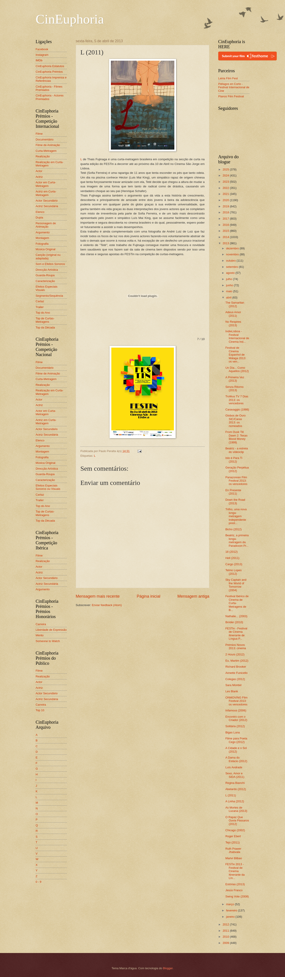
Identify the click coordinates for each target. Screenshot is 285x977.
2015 (226, 230)
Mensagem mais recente (98, 596)
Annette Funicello (236, 673)
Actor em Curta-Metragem (46, 184)
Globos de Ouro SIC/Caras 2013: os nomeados (235, 420)
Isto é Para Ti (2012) (233, 459)
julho (229, 279)
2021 (226, 194)
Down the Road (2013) (235, 501)
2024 (226, 175)
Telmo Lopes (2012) (233, 572)
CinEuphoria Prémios (49, 71)
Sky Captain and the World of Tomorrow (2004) (235, 585)
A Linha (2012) (234, 801)
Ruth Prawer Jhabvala (233, 850)
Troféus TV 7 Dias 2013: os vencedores (236, 400)
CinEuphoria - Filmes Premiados (49, 88)
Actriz (39, 176)
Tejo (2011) (232, 842)
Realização (43, 156)
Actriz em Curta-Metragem (46, 193)
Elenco (40, 212)
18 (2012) (231, 551)
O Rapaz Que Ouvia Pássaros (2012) (237, 820)
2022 (226, 188)
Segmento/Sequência (49, 295)
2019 (226, 206)
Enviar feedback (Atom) (107, 605)
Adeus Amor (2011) (233, 313)
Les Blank (231, 691)
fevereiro (232, 910)
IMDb (39, 60)
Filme (39, 133)
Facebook (42, 49)
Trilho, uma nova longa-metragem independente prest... (235, 516)
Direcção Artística (47, 269)
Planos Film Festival (231, 96)
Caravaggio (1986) (237, 409)
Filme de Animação (48, 145)
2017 (226, 218)
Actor (39, 171)
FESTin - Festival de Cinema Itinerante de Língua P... (236, 633)
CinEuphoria (70, 19)
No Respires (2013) (233, 323)
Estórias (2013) (235, 884)
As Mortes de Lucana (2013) (236, 809)
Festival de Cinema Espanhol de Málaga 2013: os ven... (235, 354)
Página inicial (148, 596)
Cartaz (40, 301)
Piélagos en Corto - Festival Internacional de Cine (233, 87)
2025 (226, 169)
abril (229, 297)
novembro (233, 254)
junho (230, 285)
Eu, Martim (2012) (236, 660)
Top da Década (45, 327)
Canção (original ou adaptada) (48, 256)
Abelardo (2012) (235, 789)
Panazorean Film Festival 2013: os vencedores (236, 481)
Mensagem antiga (193, 596)
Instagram (42, 54)
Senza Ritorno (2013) (234, 388)
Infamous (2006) (235, 710)
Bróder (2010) (234, 622)
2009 (226, 943)
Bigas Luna (232, 732)
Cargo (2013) (233, 564)
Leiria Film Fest (228, 78)
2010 (226, 936)
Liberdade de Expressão (51, 629)
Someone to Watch (48, 641)
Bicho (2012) (233, 529)
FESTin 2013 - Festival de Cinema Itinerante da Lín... (235, 871)
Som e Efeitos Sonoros (50, 264)
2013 (226, 243)
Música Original (45, 249)
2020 (226, 200)
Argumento (43, 232)
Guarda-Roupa (45, 275)
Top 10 (40, 710)
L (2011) (230, 795)
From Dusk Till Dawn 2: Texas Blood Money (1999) (236, 437)
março (230, 904)
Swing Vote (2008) (237, 896)
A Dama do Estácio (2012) (236, 759)
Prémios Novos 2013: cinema (235, 646)
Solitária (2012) (235, 726)
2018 (226, 212)
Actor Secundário (47, 200)
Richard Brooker (235, 666)
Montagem (42, 238)
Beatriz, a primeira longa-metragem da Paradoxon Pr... (236, 540)
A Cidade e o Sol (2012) (236, 749)
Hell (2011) (232, 558)
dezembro (233, 248)
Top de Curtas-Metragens (45, 320)
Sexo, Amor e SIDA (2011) (234, 775)
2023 (226, 181)
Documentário (44, 139)
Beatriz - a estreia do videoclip (236, 450)
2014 (226, 237)
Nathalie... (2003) (236, 616)
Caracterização (45, 281)
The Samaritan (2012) (234, 304)
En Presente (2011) (233, 491)
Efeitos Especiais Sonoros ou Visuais (48, 487)
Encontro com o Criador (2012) (236, 718)
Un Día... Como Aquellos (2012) (237, 369)
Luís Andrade (233, 767)
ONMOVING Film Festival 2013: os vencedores (236, 701)
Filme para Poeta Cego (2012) (236, 740)
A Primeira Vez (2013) (234, 379)
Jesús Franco (233, 890)
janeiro (230, 916)
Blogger (168, 968)
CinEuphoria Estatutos (50, 66)
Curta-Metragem (46, 150)
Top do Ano (43, 312)
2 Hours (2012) (234, 654)
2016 (226, 224)
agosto (230, 272)
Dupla (39, 217)
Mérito (40, 635)
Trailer (40, 307)
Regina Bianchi (235, 783)
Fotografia (42, 243)
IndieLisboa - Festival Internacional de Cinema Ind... (237, 336)
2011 (226, 930)
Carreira (41, 624)
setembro (232, 266)
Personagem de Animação (46, 225)
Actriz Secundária (47, 206)
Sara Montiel (233, 685)
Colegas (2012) (235, 679)
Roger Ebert (233, 836)
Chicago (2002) (235, 830)
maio (229, 291)
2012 (226, 924)
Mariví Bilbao (233, 858)
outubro (231, 260)
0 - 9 (38, 881)
